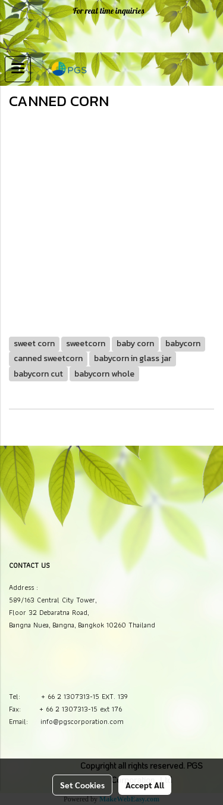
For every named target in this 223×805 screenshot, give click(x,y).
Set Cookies (82, 784)
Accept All (144, 784)
